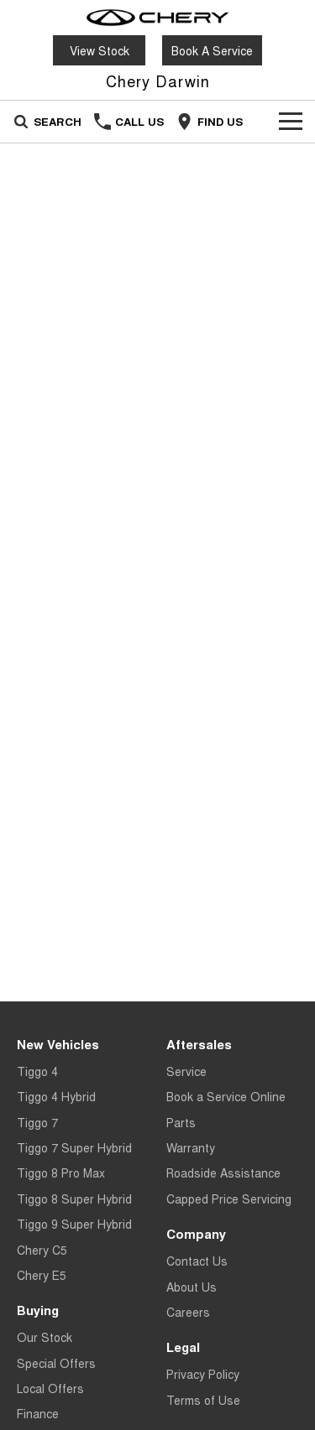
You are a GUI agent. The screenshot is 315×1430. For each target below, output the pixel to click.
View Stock (99, 50)
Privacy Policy (202, 1373)
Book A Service (212, 50)
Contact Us (197, 1260)
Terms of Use (203, 1399)
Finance (38, 1413)
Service (186, 1071)
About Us (191, 1286)
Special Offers (56, 1363)
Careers (188, 1311)
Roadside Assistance (223, 1172)
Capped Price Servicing (228, 1198)
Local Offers (50, 1388)
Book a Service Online (226, 1096)
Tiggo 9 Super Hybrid (74, 1223)
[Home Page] (157, 17)
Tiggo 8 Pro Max (61, 1172)
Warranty (190, 1147)
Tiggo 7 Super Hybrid (74, 1147)
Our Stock (44, 1337)
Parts (181, 1122)
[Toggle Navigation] (290, 122)
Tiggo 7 (37, 1122)
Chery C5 (42, 1249)
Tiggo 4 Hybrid (56, 1096)
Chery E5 (41, 1274)
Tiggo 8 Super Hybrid (74, 1198)
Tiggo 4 (37, 1071)
